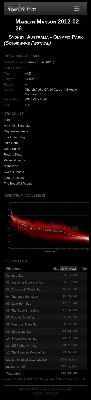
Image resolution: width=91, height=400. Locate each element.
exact (72, 268)
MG (55, 396)
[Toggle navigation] (76, 8)
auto (64, 268)
